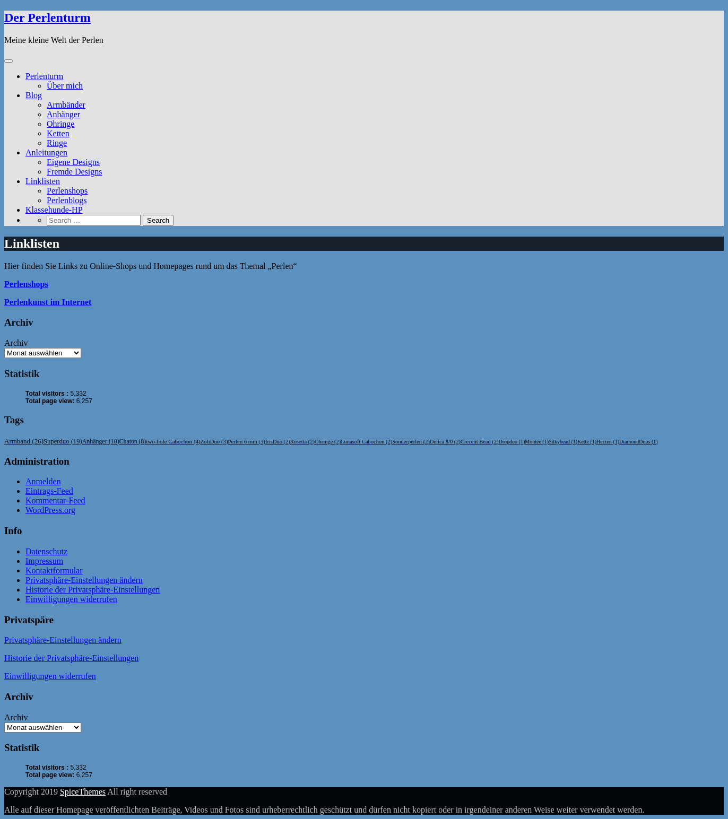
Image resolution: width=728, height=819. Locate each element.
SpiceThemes (83, 791)
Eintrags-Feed (49, 490)
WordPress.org (50, 510)
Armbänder (66, 104)
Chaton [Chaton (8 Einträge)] (132, 441)
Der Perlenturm (47, 17)
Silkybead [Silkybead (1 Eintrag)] (563, 442)
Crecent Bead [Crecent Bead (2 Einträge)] (480, 442)
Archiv (16, 342)
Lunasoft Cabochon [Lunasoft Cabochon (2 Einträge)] (366, 442)
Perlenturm (44, 76)
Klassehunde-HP (54, 209)
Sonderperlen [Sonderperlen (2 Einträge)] (411, 442)
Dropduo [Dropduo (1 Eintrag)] (512, 442)
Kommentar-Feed (55, 500)
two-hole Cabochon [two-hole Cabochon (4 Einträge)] (173, 441)
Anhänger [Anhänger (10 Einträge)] (100, 441)
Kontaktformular (54, 570)
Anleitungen (46, 152)
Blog (33, 95)
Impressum (44, 560)
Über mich (65, 85)
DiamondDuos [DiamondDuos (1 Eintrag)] (638, 442)
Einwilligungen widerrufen (71, 599)
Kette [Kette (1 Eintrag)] (586, 442)
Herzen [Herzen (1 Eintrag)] (607, 442)
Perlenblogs (67, 200)
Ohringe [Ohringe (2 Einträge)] (328, 442)
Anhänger (63, 114)
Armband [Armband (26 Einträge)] (24, 441)
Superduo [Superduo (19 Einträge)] (63, 441)
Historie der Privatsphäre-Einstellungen (92, 589)
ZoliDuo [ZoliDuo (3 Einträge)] (214, 441)
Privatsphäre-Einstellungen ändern (84, 580)
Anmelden (43, 481)
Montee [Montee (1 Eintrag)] (537, 442)
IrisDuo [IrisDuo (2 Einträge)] (277, 442)
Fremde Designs (74, 171)
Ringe (57, 142)
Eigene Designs (73, 162)
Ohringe (60, 123)
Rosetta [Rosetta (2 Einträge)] (302, 442)
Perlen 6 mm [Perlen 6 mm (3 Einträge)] (246, 441)
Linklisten (42, 181)
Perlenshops (67, 190)
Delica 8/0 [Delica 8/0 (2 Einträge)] (445, 442)
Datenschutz (46, 551)
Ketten (58, 133)
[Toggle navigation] (8, 61)
